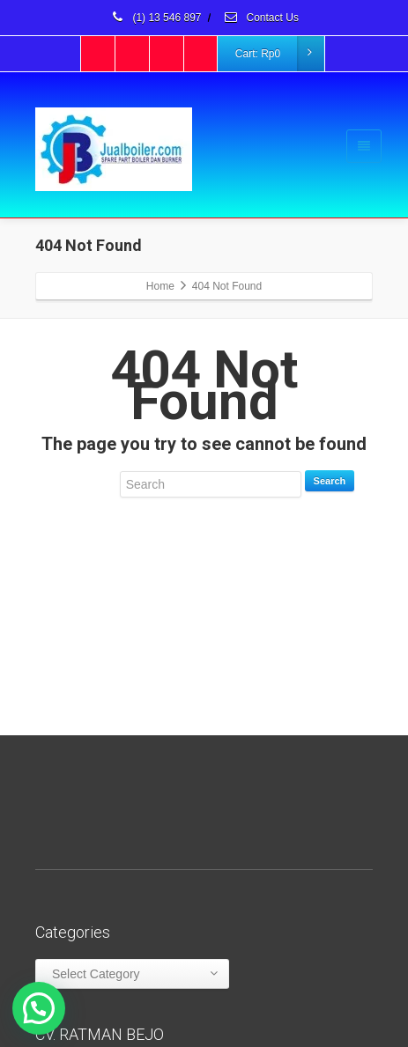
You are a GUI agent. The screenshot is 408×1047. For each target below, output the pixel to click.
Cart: (279, 53)
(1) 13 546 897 (155, 17)
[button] (38, 1008)
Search (330, 481)
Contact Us (261, 17)
